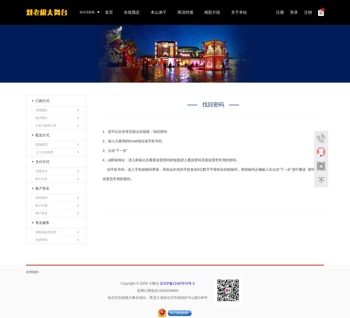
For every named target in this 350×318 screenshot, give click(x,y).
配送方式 (40, 135)
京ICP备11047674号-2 (177, 283)
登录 (294, 12)
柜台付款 (57, 179)
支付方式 (40, 162)
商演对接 (185, 12)
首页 (109, 12)
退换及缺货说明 (57, 232)
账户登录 (57, 213)
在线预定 (132, 12)
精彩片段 (212, 12)
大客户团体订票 (57, 125)
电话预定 (57, 118)
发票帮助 (57, 240)
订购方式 (40, 101)
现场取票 (57, 144)
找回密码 (57, 198)
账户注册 (57, 205)
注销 (308, 12)
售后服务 (40, 223)
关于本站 (239, 12)
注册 (280, 12)
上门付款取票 (57, 152)
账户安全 (40, 188)
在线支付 (57, 171)
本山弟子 (159, 12)
